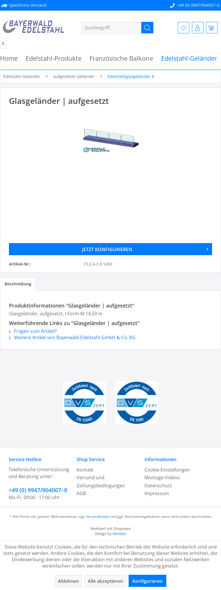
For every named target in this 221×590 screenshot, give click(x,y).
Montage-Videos (162, 477)
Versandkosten (98, 516)
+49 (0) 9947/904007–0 (198, 5)
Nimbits (119, 533)
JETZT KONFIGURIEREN (145, 249)
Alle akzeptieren (105, 581)
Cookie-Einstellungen (167, 470)
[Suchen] (147, 27)
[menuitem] (118, 27)
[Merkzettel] (183, 27)
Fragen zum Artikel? (33, 331)
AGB (81, 493)
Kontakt (85, 470)
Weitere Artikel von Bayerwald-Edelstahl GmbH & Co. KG (72, 337)
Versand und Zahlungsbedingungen (101, 481)
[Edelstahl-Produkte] (53, 58)
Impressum (156, 493)
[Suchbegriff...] (118, 27)
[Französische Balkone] (121, 58)
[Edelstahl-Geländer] (189, 58)
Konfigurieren (147, 581)
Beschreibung (18, 284)
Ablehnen (68, 581)
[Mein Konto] (197, 27)
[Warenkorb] (212, 27)
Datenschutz (158, 485)
